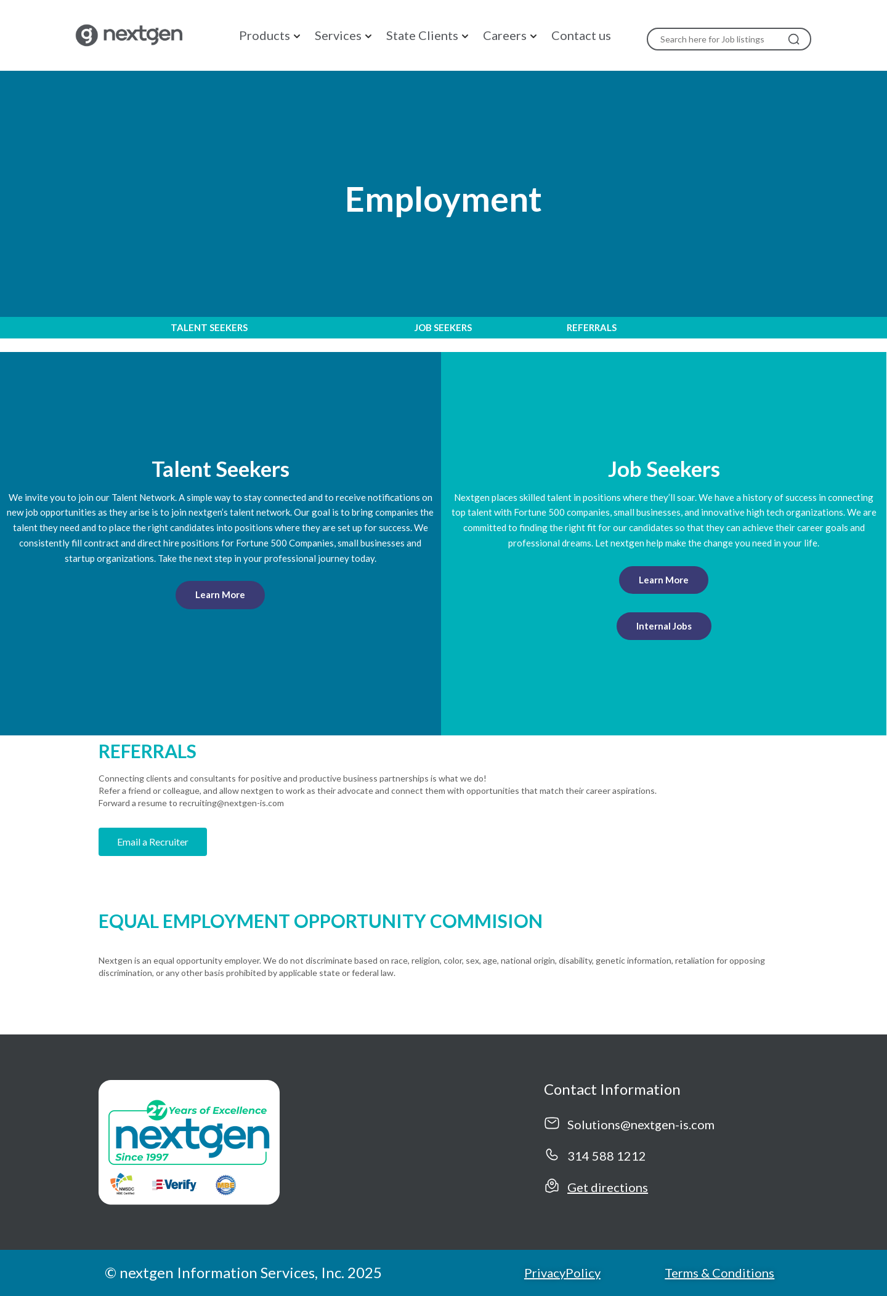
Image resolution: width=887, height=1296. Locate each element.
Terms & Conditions (719, 1272)
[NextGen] (126, 34)
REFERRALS (592, 327)
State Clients (422, 35)
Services (338, 35)
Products (264, 35)
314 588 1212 (606, 1155)
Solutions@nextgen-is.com (641, 1124)
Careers (505, 35)
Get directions (607, 1187)
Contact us (581, 35)
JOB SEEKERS (443, 327)
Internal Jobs (664, 625)
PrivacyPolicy (562, 1272)
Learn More (220, 594)
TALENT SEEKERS (209, 327)
